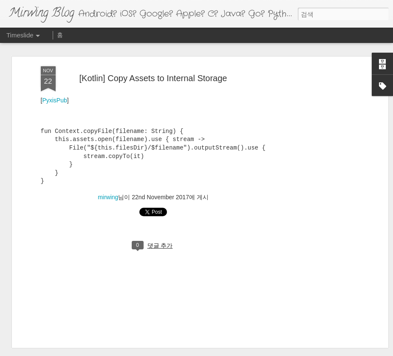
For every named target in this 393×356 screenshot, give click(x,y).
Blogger (229, 350)
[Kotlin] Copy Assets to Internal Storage (153, 51)
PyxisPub (54, 73)
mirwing (108, 170)
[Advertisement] (312, 97)
